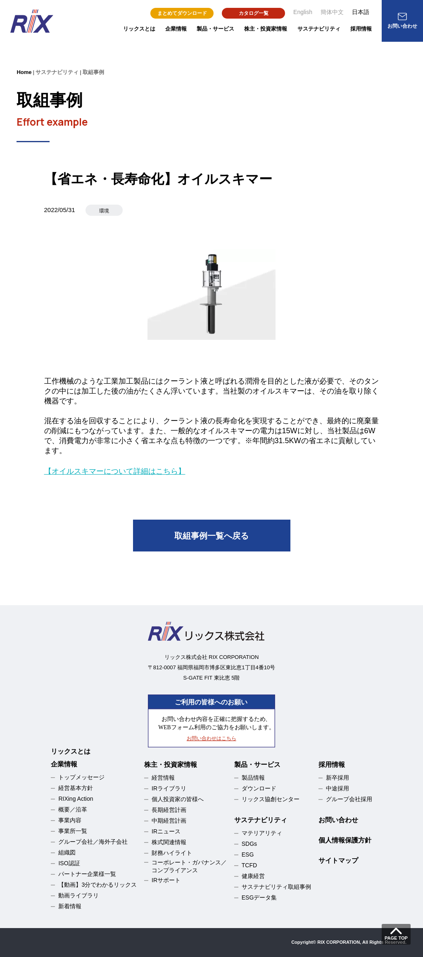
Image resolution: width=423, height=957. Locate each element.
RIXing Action (75, 798)
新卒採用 (337, 777)
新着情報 (69, 906)
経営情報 (163, 777)
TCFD (249, 865)
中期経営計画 (169, 820)
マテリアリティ (262, 833)
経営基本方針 (75, 788)
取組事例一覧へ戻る (211, 535)
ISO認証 (69, 863)
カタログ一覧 (254, 13)
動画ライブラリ (78, 895)
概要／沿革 (72, 809)
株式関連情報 (169, 842)
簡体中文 (332, 12)
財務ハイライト (172, 853)
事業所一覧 (72, 831)
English (302, 12)
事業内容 (69, 820)
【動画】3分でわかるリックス (97, 884)
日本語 (360, 12)
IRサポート (166, 880)
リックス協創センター (270, 799)
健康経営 (253, 876)
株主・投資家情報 (265, 29)
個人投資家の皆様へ (178, 799)
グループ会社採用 (349, 799)
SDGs (249, 843)
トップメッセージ (81, 777)
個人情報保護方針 (344, 840)
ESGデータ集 (259, 897)
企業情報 (176, 29)
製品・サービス (215, 29)
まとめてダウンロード (182, 13)
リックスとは (139, 29)
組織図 (67, 852)
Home (24, 72)
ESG (248, 854)
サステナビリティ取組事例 (276, 886)
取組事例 (93, 72)
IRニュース (166, 831)
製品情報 (253, 777)
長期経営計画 (169, 810)
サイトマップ (338, 860)
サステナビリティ (318, 29)
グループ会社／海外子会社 (93, 841)
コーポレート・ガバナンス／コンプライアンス (189, 866)
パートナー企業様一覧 (87, 874)
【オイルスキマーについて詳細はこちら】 (114, 471)
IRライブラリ (169, 788)
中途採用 (337, 788)
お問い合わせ (338, 819)
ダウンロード (259, 788)
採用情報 (361, 29)
